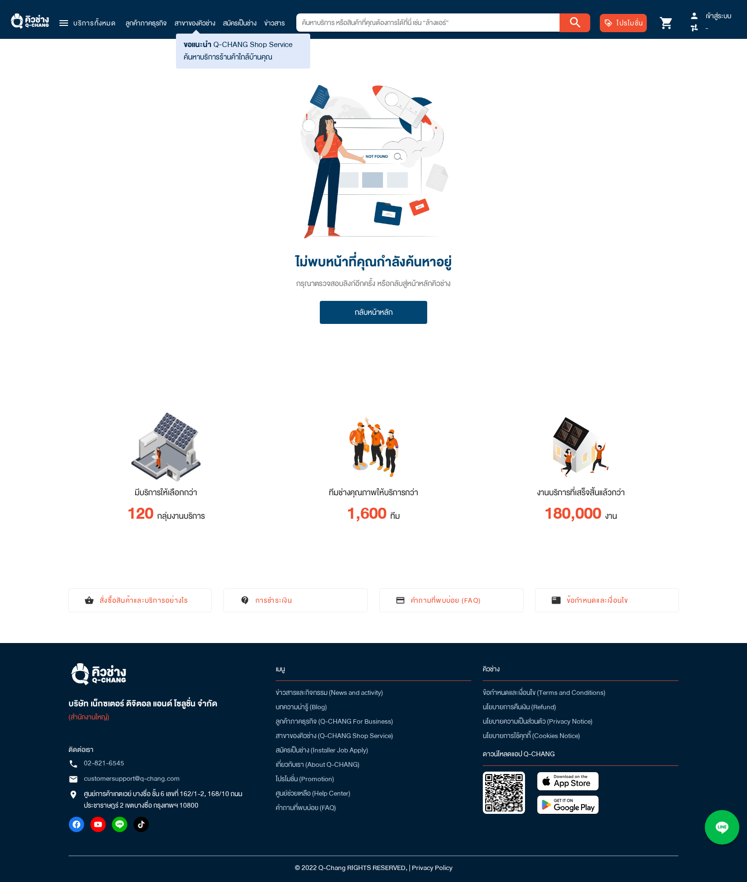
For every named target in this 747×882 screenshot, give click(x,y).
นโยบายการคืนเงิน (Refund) (519, 707)
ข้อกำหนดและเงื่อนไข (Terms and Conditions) (544, 692)
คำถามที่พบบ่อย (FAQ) (306, 807)
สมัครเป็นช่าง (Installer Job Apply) (322, 750)
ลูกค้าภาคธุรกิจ (146, 23)
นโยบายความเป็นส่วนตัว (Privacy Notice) (538, 721)
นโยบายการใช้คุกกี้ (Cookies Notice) (531, 735)
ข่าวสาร (274, 23)
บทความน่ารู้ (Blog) (301, 707)
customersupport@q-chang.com (132, 778)
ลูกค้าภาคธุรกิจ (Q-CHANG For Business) (334, 721)
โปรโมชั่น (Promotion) (305, 779)
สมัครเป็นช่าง (240, 23)
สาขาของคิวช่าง (195, 23)
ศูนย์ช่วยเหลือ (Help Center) (313, 793)
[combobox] (428, 22)
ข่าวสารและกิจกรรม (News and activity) (329, 692)
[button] (87, 23)
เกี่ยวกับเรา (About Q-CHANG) (318, 764)
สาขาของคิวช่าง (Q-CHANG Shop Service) (334, 735)
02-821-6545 (104, 763)
